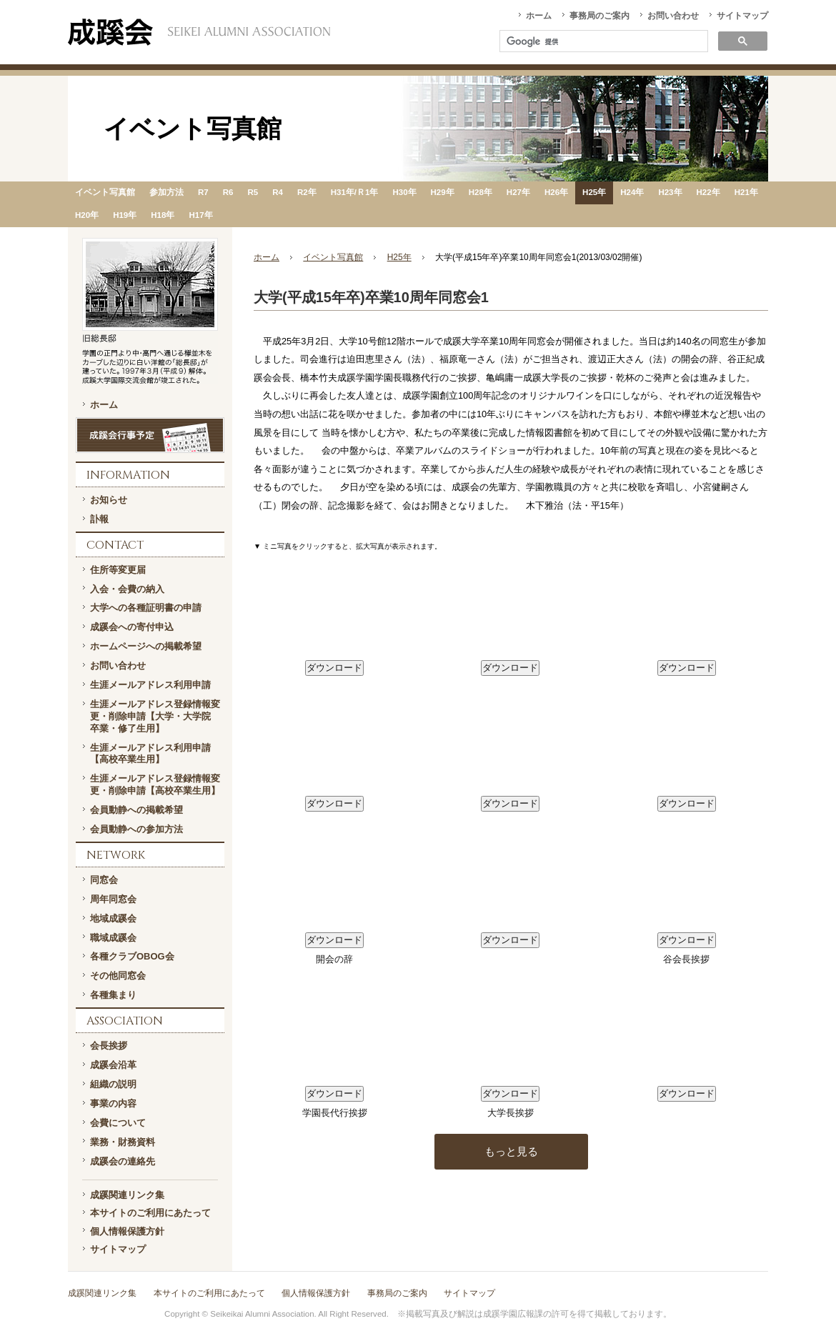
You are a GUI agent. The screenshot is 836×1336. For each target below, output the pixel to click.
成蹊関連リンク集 (127, 1195)
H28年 (480, 192)
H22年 (708, 192)
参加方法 (166, 192)
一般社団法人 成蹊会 (199, 32)
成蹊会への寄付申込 (132, 627)
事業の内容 (113, 1103)
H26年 (556, 192)
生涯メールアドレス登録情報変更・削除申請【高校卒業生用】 (155, 784)
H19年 (124, 215)
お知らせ (108, 499)
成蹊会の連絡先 (122, 1161)
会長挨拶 (108, 1045)
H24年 (632, 192)
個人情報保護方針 (127, 1231)
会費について (118, 1122)
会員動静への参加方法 (136, 829)
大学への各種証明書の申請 (145, 607)
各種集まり (113, 994)
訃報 (99, 519)
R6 (228, 192)
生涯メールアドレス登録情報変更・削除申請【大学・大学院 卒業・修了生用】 (155, 716)
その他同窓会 (118, 975)
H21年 (746, 192)
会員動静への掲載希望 (136, 809)
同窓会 (104, 879)
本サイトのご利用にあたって (150, 1212)
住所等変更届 (118, 569)
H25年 (594, 192)
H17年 (200, 215)
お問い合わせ (673, 16)
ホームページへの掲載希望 (145, 646)
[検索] (602, 42)
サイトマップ (742, 16)
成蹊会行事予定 (150, 435)
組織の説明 (113, 1084)
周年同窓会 (113, 899)
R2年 (307, 192)
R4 (277, 192)
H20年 (87, 215)
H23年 (670, 192)
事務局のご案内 (599, 16)
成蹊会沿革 (113, 1065)
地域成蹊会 (113, 918)
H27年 (518, 192)
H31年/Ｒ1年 (355, 192)
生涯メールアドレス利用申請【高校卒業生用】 (150, 753)
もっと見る (511, 1151)
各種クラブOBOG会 (132, 956)
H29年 (442, 192)
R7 (203, 192)
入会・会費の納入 (127, 589)
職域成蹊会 (113, 937)
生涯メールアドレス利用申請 (150, 684)
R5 (252, 192)
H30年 (404, 192)
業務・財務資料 (122, 1142)
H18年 (162, 215)
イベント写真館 (105, 192)
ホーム (539, 16)
